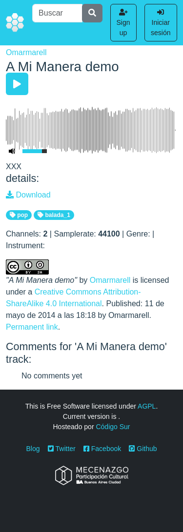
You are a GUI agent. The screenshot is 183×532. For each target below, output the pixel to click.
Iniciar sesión (160, 23)
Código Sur (113, 427)
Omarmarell (26, 52)
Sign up (123, 23)
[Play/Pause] (17, 84)
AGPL (147, 406)
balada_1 (54, 215)
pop (19, 215)
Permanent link (32, 327)
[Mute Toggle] (12, 151)
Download (28, 195)
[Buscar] (57, 13)
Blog (33, 449)
